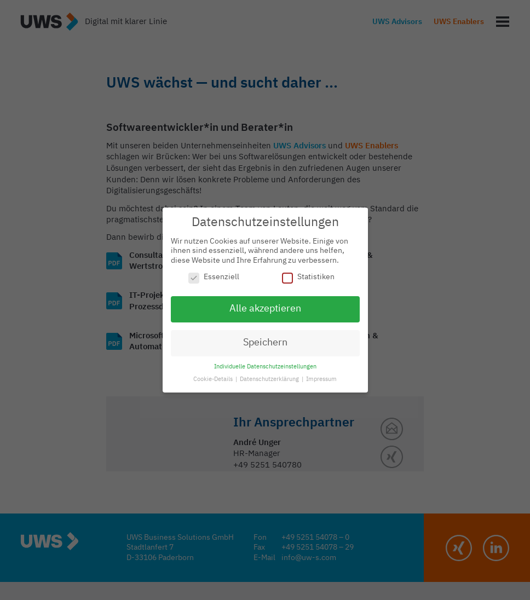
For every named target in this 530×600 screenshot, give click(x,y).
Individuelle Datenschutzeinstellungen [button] (265, 367)
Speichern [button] (265, 343)
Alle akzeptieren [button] (265, 309)
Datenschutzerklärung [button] (270, 379)
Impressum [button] (321, 379)
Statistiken (308, 277)
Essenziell (213, 277)
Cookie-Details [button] (213, 379)
